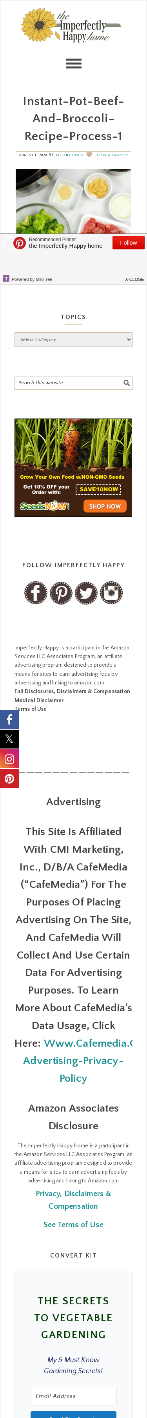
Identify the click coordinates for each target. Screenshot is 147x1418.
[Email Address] (74, 1396)
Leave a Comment (112, 155)
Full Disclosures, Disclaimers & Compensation (72, 691)
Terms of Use (31, 709)
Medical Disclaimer (39, 700)
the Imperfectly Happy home (74, 39)
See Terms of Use (73, 1225)
